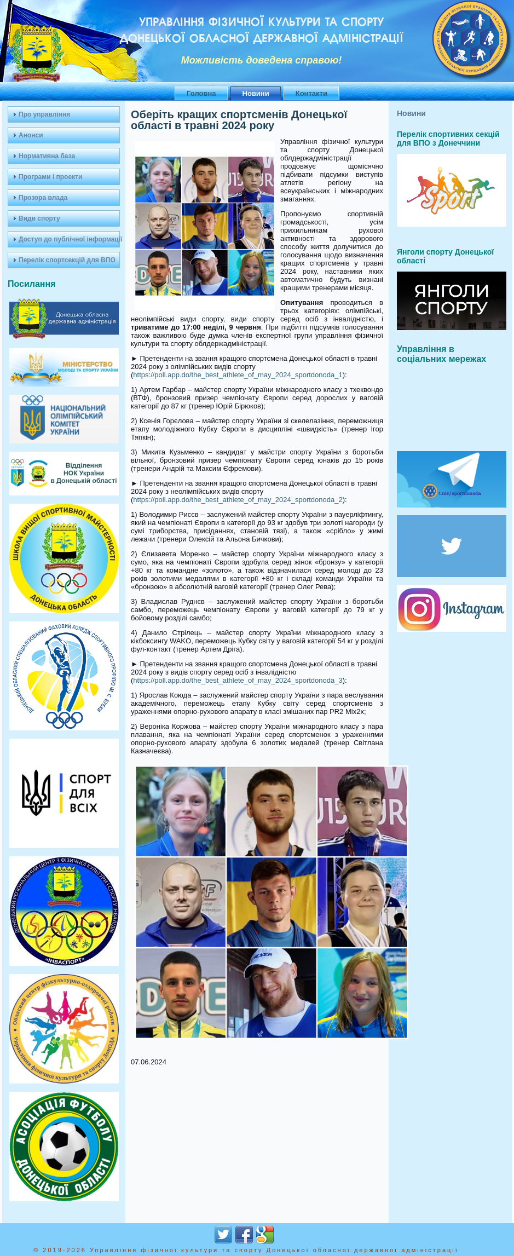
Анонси (31, 135)
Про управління (44, 114)
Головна (201, 93)
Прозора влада (43, 197)
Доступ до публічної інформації (69, 239)
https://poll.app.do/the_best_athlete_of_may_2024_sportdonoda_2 (237, 500)
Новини (255, 93)
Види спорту (39, 218)
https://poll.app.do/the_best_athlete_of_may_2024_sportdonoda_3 (237, 680)
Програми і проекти (50, 177)
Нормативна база (47, 156)
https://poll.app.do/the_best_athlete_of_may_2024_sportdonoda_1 (237, 375)
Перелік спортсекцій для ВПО (67, 260)
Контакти (311, 93)
